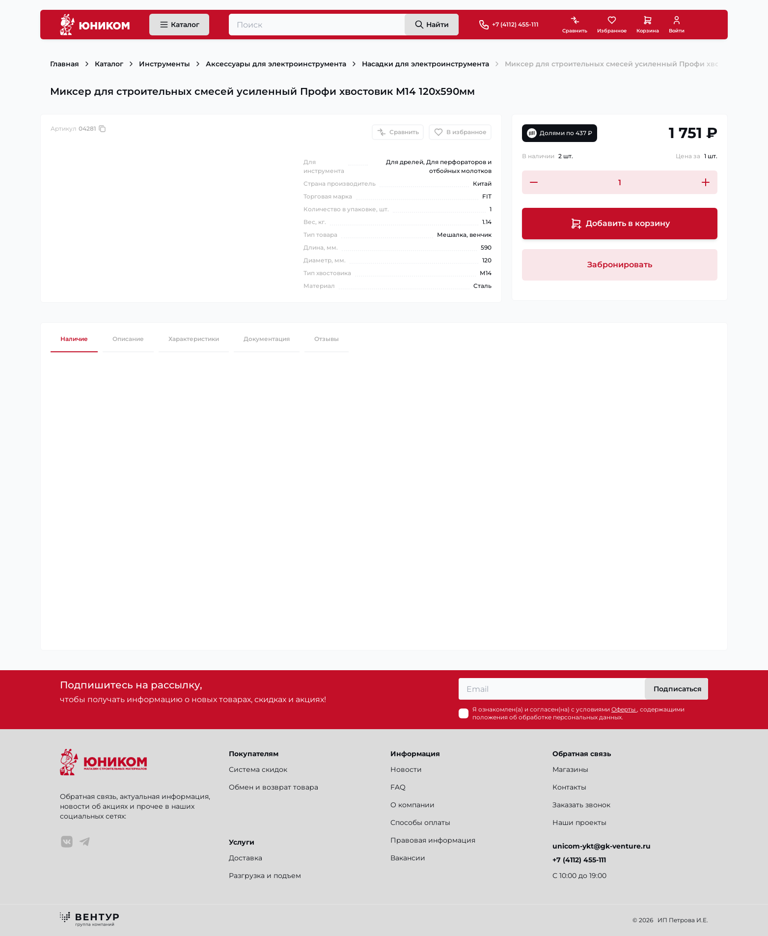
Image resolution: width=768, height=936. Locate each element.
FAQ (398, 787)
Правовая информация (432, 840)
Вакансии (407, 857)
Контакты (569, 787)
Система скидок (258, 769)
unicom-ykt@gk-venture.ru (601, 846)
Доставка (245, 857)
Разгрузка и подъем (265, 875)
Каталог (109, 63)
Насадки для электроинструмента (425, 63)
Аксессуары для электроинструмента (276, 63)
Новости (406, 769)
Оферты (624, 709)
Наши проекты (579, 822)
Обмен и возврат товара (273, 787)
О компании (412, 804)
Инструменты (164, 63)
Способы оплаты (420, 822)
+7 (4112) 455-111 (515, 24)
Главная (64, 63)
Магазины (570, 769)
